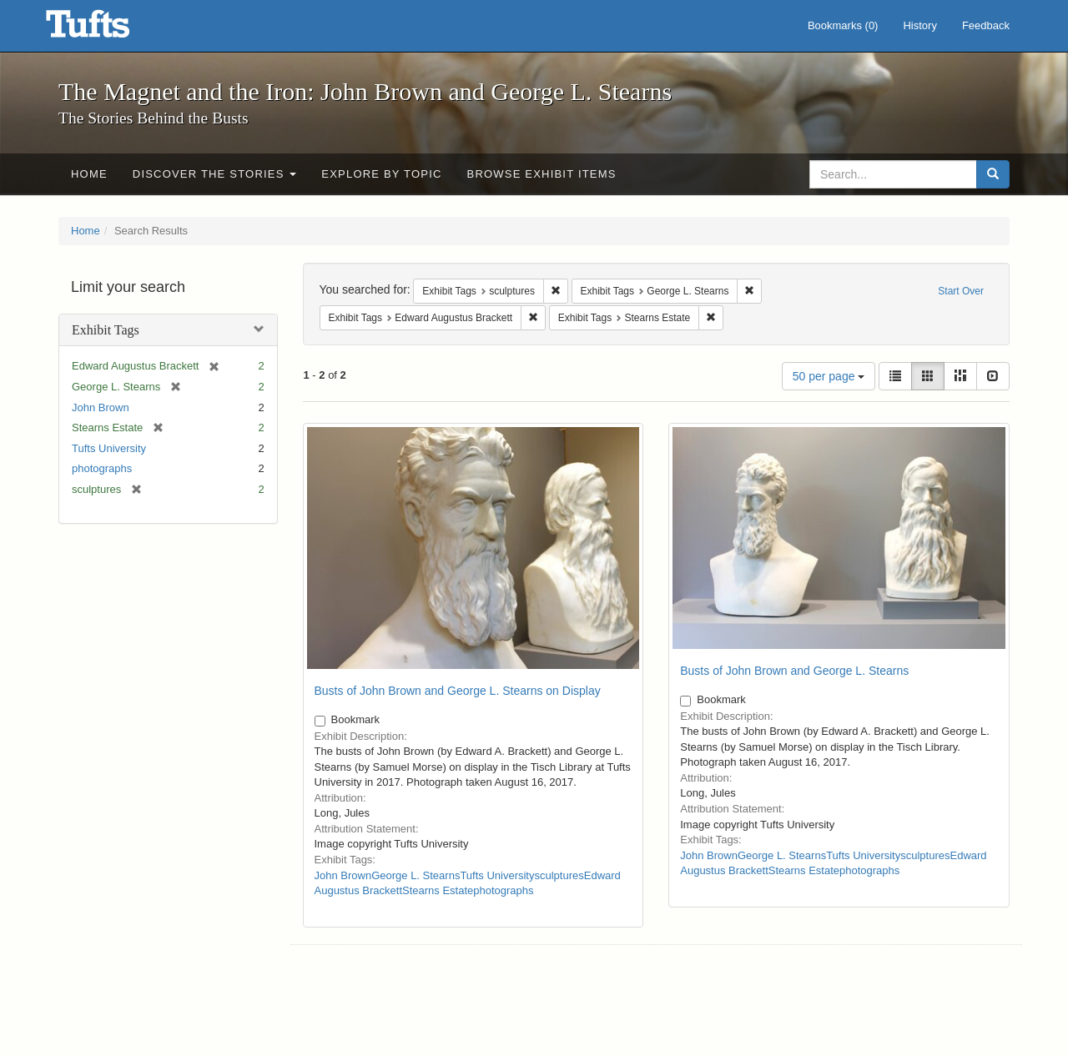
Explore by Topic (381, 174)
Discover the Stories (215, 174)
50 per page (829, 376)
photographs (102, 468)
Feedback (986, 25)
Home (89, 174)
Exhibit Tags (105, 330)
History (919, 25)
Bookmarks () (843, 25)
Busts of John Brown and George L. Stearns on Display (458, 690)
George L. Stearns (415, 875)
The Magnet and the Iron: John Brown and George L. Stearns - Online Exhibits (108, 29)
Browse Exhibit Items (542, 174)
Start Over (961, 291)
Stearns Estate (437, 890)
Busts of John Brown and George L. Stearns (794, 670)
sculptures (558, 875)
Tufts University (109, 448)
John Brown (100, 407)
